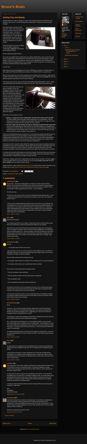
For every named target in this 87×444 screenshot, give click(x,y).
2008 (65, 61)
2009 (65, 59)
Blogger (54, 440)
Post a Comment (9, 415)
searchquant (10, 397)
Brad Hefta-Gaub (11, 302)
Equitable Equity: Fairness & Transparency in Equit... (72, 51)
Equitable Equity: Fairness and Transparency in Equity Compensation (28, 167)
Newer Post (6, 423)
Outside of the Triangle (79, 17)
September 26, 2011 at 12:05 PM (15, 394)
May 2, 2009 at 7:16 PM (13, 360)
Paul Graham (79, 21)
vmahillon (10, 363)
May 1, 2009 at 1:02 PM (13, 214)
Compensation (11, 173)
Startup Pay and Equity (71, 55)
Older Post (52, 423)
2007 (65, 64)
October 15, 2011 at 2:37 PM (14, 412)
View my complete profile (64, 35)
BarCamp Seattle (29, 165)
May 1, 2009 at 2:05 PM (13, 299)
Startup (21, 173)
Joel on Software (77, 25)
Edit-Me (77, 36)
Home (30, 423)
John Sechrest (11, 181)
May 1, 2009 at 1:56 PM (13, 238)
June (66, 47)
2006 (65, 66)
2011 (65, 45)
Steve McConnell (78, 29)
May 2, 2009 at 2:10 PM (13, 337)
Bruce (8, 217)
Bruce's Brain (13, 7)
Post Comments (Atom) (33, 429)
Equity (16, 173)
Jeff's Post (78, 33)
